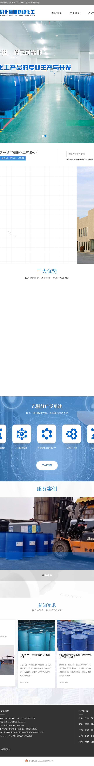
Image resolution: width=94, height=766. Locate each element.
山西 (81, 742)
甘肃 (87, 736)
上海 (81, 718)
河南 (87, 724)
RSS (18, 3)
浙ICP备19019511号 (36, 732)
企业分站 (3, 3)
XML (23, 3)
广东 (81, 730)
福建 (87, 730)
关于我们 (75, 13)
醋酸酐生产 (80, 159)
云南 (81, 736)
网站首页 (56, 13)
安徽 (81, 724)
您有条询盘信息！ (33, 3)
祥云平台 (12, 736)
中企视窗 (28, 736)
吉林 (87, 742)
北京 (87, 718)
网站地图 (11, 3)
